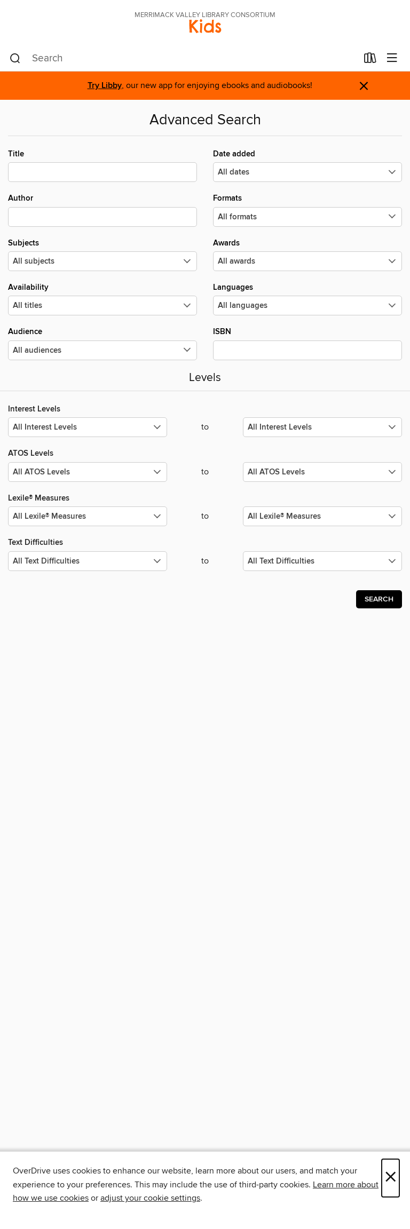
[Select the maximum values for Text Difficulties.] (322, 561)
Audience (102, 343)
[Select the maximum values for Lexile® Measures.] (322, 516)
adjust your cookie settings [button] (150, 1198)
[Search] (15, 58)
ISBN (307, 343)
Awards (307, 254)
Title (102, 165)
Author (102, 209)
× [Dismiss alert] (363, 86)
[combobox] (183, 59)
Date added (307, 165)
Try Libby (105, 85)
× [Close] (390, 1178)
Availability (102, 298)
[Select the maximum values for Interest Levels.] (322, 427)
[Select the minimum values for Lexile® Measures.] (87, 516)
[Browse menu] (392, 58)
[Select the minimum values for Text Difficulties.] (87, 561)
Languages (307, 298)
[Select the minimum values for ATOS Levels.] (87, 472)
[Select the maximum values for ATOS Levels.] (322, 472)
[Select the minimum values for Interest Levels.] (87, 427)
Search (379, 599)
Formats (307, 209)
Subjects (102, 254)
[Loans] (370, 60)
